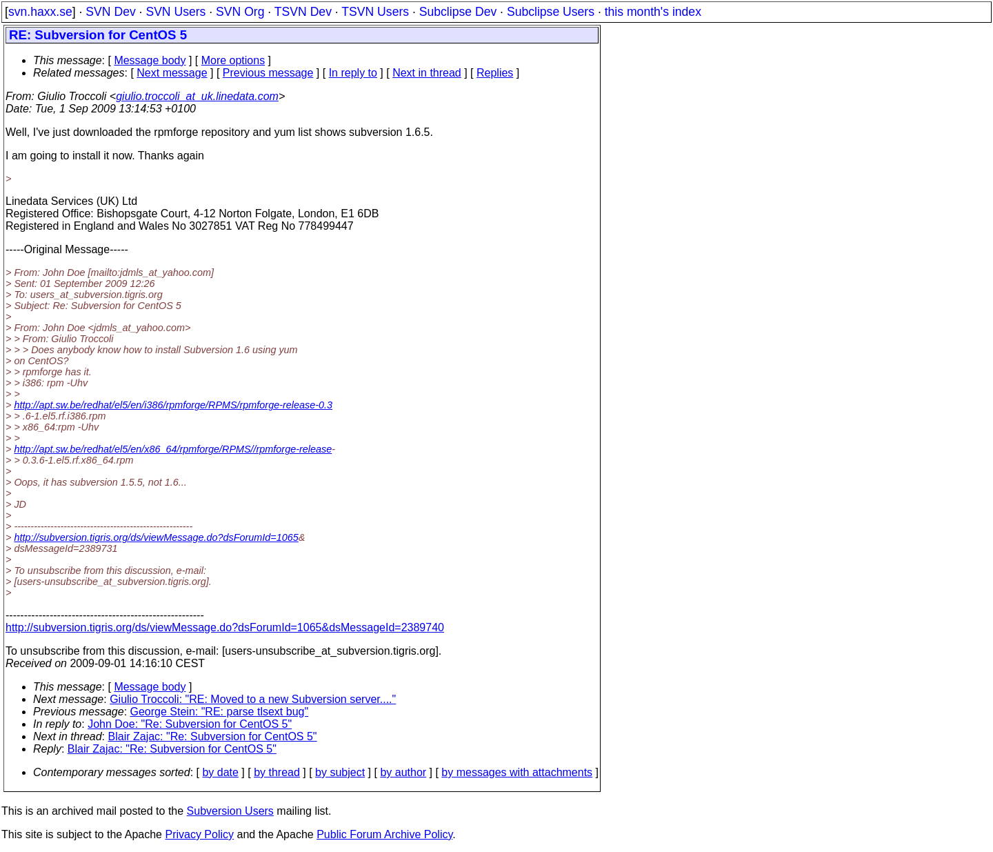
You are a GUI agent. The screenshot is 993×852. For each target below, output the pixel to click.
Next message (172, 73)
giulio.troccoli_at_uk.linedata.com (197, 96)
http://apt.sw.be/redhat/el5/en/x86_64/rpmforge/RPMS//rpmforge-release (173, 449)
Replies (495, 73)
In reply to (353, 73)
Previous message (268, 73)
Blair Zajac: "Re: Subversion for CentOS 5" (212, 736)
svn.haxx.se (40, 12)
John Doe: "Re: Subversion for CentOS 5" (190, 724)
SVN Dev (110, 12)
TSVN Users (375, 12)
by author (403, 772)
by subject (340, 772)
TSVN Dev (303, 12)
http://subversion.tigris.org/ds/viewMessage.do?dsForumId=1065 (156, 537)
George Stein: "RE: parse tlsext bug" (219, 711)
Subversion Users (230, 811)
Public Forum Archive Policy (384, 834)
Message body (149, 60)
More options (233, 60)
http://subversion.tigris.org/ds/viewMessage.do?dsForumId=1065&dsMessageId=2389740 (225, 627)
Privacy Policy (199, 834)
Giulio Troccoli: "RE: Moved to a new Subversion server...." (253, 699)
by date (220, 772)
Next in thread (426, 73)
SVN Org (240, 12)
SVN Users (175, 12)
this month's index (653, 12)
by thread (277, 772)
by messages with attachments (516, 772)
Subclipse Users (550, 12)
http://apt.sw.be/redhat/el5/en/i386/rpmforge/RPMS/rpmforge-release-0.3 (173, 404)
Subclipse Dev (457, 12)
